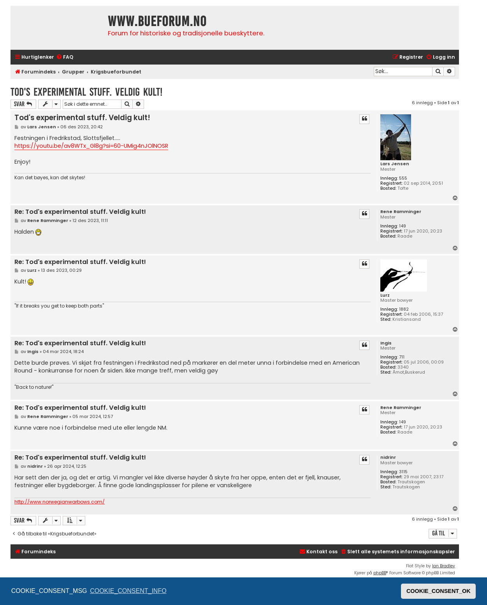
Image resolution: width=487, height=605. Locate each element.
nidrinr (388, 457)
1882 (404, 309)
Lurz (385, 295)
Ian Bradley (443, 566)
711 (401, 357)
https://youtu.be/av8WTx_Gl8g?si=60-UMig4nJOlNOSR (91, 146)
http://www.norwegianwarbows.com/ (59, 502)
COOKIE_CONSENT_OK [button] (438, 591)
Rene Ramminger (400, 211)
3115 (403, 471)
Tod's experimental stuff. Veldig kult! (86, 92)
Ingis (386, 343)
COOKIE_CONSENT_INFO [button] (128, 591)
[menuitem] (64, 57)
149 (402, 226)
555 (403, 178)
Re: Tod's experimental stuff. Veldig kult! (80, 212)
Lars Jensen (394, 163)
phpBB (379, 573)
